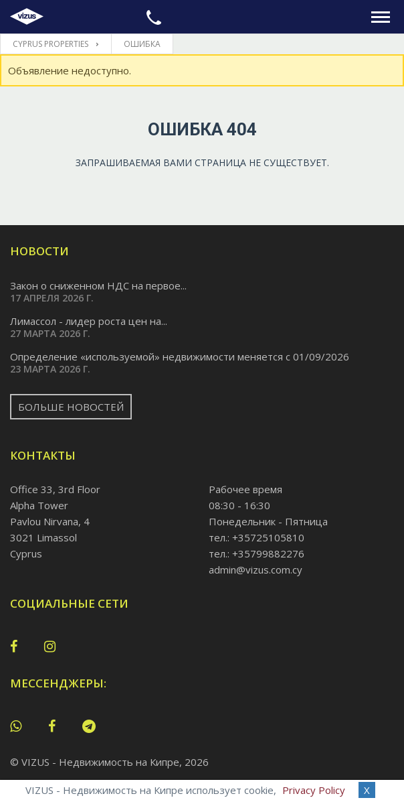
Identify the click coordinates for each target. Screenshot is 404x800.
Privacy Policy (313, 790)
